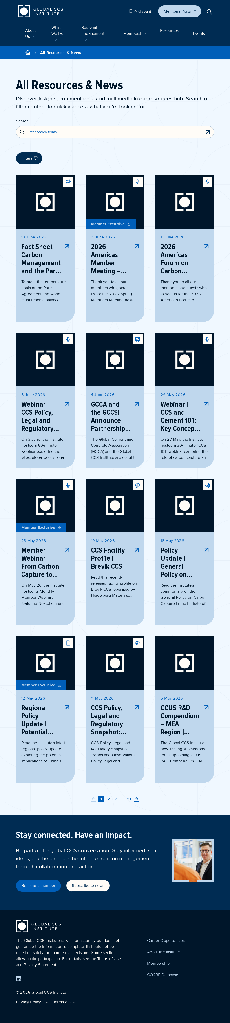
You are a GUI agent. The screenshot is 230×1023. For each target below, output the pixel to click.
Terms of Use (65, 1001)
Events (199, 33)
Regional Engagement (93, 33)
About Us (31, 33)
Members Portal (180, 11)
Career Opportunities (166, 940)
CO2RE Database (162, 974)
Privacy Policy (28, 1001)
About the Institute (163, 951)
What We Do (57, 33)
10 (129, 798)
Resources (169, 33)
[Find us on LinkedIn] (18, 978)
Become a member (38, 885)
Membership (134, 33)
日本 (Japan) (140, 11)
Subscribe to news (88, 885)
